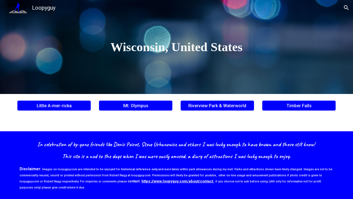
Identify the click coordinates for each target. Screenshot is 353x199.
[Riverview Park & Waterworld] (217, 106)
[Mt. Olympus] (135, 106)
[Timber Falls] (299, 106)
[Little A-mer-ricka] (54, 106)
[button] (346, 7)
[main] (176, 47)
